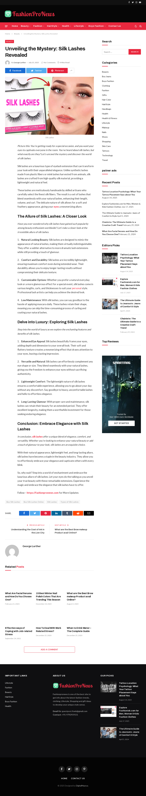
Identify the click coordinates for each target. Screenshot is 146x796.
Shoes (105, 137)
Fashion (37, 26)
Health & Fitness (109, 118)
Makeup (105, 127)
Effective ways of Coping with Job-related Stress (18, 631)
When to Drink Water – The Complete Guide (79, 629)
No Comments (48, 62)
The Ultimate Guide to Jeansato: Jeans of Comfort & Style (130, 303)
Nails (104, 132)
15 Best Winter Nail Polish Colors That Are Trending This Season (48, 596)
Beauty (25, 26)
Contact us (114, 26)
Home (15, 26)
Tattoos (105, 151)
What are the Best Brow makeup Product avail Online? (80, 596)
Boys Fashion (96, 26)
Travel (105, 160)
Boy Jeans (106, 76)
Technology (107, 155)
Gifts (104, 95)
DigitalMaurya (82, 786)
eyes (56, 206)
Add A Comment (49, 649)
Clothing (106, 85)
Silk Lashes (52, 502)
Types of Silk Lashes (70, 502)
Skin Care (106, 146)
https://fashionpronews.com (43, 492)
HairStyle (52, 26)
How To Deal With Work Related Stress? (48, 629)
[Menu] (6, 26)
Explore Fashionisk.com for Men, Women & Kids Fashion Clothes (130, 284)
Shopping (106, 141)
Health (65, 26)
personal (76, 288)
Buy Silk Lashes (13, 502)
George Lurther (20, 62)
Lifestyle (79, 26)
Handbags (106, 109)
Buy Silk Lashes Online (34, 502)
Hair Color (106, 99)
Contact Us (78, 778)
